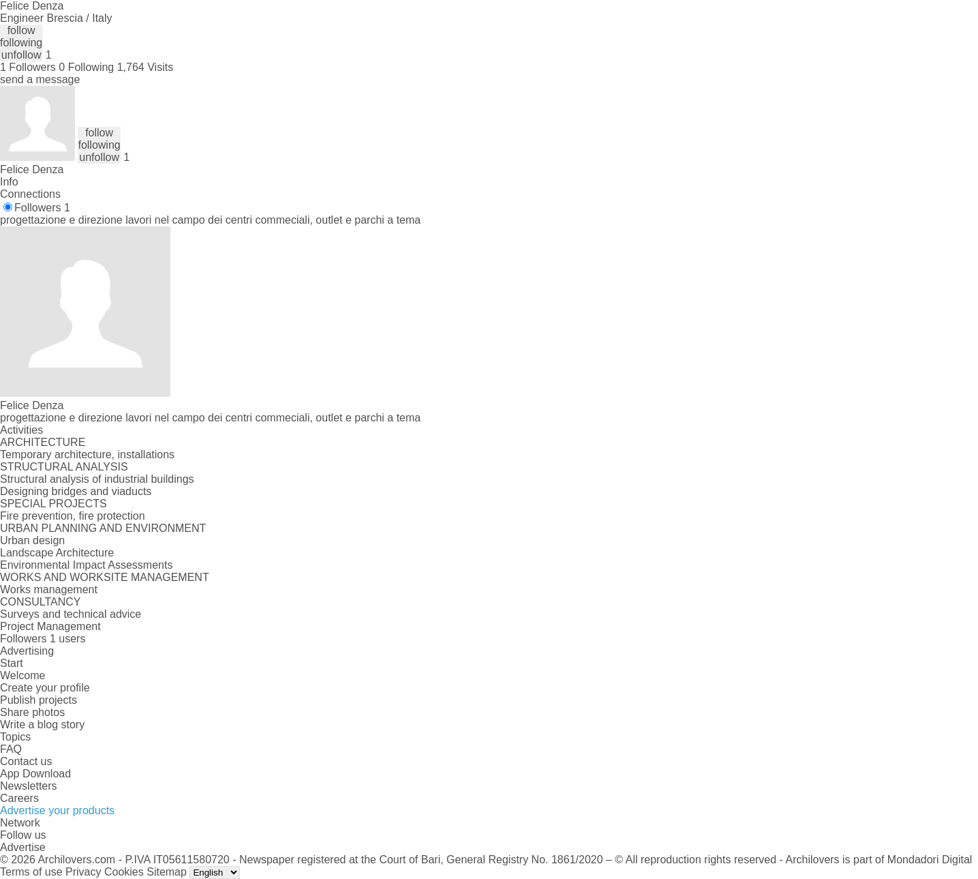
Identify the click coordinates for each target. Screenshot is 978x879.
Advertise (23, 847)
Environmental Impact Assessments (86, 565)
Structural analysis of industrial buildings (97, 479)
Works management (48, 589)
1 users (67, 638)
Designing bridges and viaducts (75, 491)
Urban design (32, 540)
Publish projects (38, 700)
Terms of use (31, 872)
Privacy (83, 872)
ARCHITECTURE (42, 442)
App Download (35, 773)
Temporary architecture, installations (87, 454)
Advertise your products (57, 810)
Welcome (22, 675)
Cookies (124, 872)
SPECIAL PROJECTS (53, 503)
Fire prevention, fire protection (72, 516)
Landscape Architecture (57, 552)
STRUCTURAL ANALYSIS (64, 467)
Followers (42, 207)
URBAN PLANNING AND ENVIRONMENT (103, 528)
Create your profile (45, 688)
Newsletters (28, 786)
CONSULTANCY (40, 602)
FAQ (11, 749)
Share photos (32, 712)
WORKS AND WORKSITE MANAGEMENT (104, 577)
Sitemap (167, 872)
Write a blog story (42, 724)
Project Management (50, 626)
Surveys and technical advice (70, 614)
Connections (30, 194)
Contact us (26, 761)
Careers (19, 798)
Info (9, 182)
